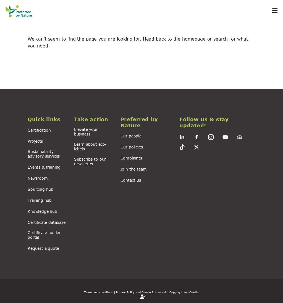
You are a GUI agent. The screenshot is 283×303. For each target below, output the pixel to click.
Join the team (133, 169)
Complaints (131, 158)
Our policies (131, 147)
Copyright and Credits (184, 292)
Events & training (44, 167)
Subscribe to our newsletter (90, 161)
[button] (47, 119)
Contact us (130, 180)
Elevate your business (86, 131)
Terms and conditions (98, 292)
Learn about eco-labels (90, 146)
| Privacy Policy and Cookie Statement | (141, 292)
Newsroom (38, 178)
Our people (131, 136)
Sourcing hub (40, 189)
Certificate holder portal (44, 235)
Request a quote (43, 248)
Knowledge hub (42, 211)
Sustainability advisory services (44, 153)
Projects (35, 141)
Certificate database (46, 222)
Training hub (40, 200)
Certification (39, 130)
